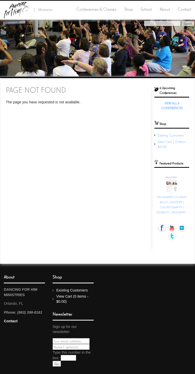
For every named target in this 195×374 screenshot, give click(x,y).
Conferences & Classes (96, 9)
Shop (128, 9)
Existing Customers (171, 135)
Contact (184, 9)
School (146, 9)
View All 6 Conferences (172, 105)
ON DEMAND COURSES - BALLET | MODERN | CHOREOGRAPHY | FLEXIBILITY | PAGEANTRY (172, 204)
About (165, 9)
